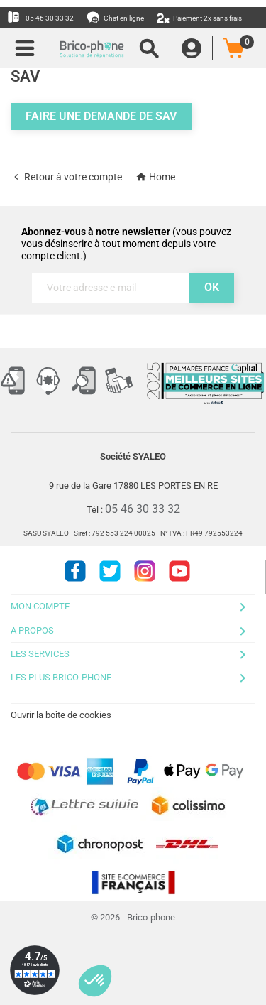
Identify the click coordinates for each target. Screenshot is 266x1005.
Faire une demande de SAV (101, 116)
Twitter (110, 571)
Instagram (144, 571)
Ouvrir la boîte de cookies (61, 715)
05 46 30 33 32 (40, 17)
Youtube (179, 571)
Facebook (75, 571)
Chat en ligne (116, 17)
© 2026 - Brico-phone (133, 917)
